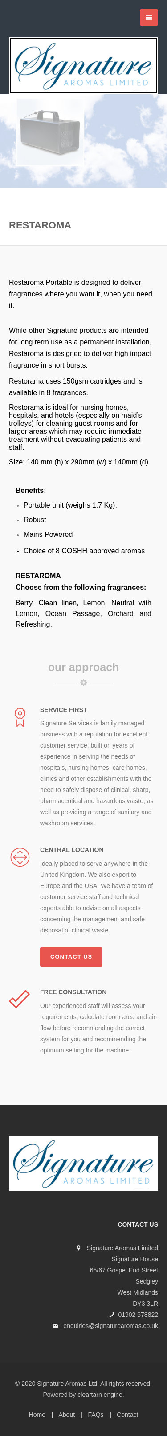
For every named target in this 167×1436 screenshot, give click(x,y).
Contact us (71, 956)
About (66, 1414)
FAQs (96, 1414)
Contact (127, 1414)
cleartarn (89, 1394)
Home (37, 1414)
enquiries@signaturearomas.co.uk (110, 1325)
